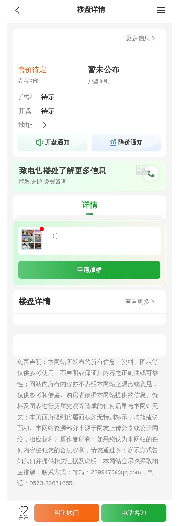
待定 (48, 97)
